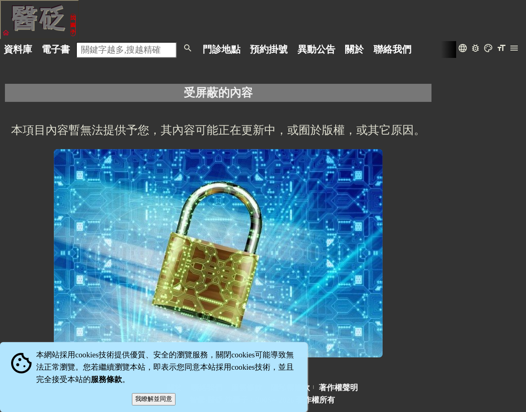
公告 (316, 49)
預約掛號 (269, 49)
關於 (354, 49)
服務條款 (106, 379)
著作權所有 (315, 400)
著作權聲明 (338, 387)
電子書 (56, 49)
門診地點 (221, 49)
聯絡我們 (392, 49)
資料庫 (18, 49)
